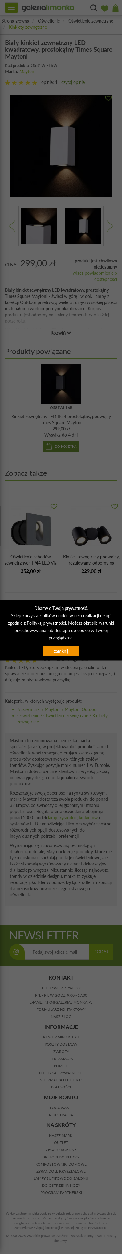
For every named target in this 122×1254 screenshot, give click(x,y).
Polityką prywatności (46, 622)
